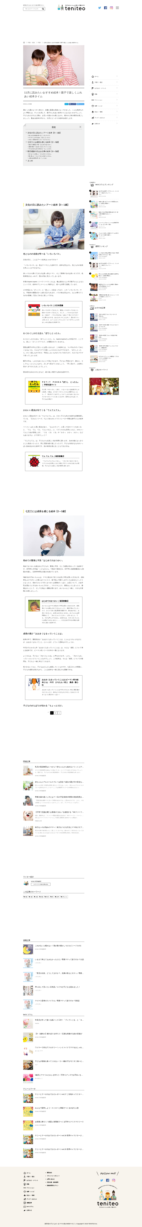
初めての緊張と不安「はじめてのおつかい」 (40, 144)
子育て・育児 (31, 42)
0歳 (26, 897)
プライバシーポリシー (53, 1176)
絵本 (58, 897)
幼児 (47, 897)
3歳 (42, 897)
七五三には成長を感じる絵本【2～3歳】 (44, 142)
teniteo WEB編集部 (36, 881)
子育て (39, 42)
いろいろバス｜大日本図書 (52, 305)
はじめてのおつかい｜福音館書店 (55, 601)
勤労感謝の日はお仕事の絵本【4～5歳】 (44, 151)
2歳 (37, 897)
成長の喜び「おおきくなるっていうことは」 (40, 146)
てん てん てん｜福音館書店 (53, 456)
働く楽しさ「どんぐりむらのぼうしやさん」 (40, 156)
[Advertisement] (38, 917)
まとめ (30, 161)
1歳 (31, 897)
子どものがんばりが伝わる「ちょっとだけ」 (40, 148)
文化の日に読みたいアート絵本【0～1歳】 (44, 133)
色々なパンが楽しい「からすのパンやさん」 (40, 154)
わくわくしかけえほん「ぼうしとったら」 (39, 137)
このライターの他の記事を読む (40, 884)
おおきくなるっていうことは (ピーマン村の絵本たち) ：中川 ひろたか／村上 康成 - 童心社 (60, 682)
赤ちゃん (64, 897)
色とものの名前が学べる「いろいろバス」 (39, 135)
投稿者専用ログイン (52, 1185)
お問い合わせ (51, 1179)
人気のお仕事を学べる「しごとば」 (37, 158)
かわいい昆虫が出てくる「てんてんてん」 (39, 139)
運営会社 (49, 1172)
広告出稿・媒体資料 (52, 1182)
